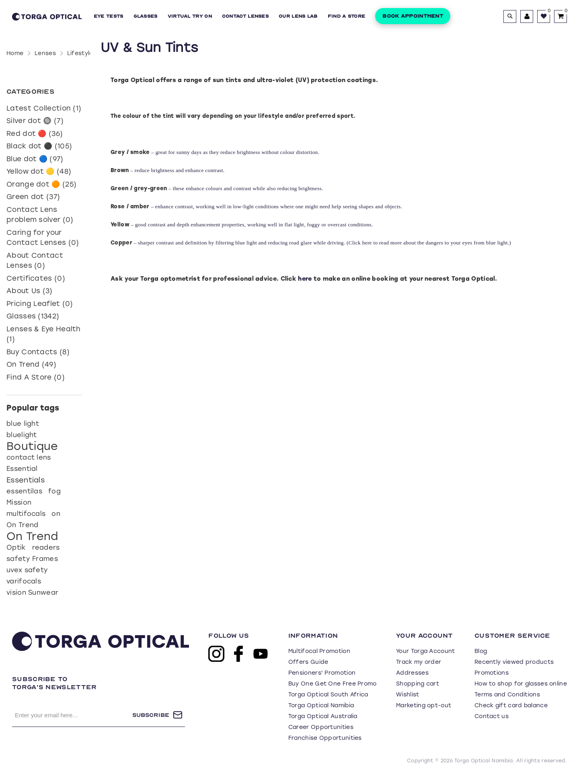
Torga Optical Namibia (321, 705)
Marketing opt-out (423, 705)
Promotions (491, 672)
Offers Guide (308, 662)
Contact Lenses (245, 16)
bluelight (21, 435)
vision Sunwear (32, 592)
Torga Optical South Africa (328, 694)
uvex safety (27, 570)
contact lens (28, 457)
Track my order (418, 662)
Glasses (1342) (32, 316)
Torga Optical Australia (322, 716)
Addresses (412, 672)
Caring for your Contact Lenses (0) (42, 237)
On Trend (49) (31, 364)
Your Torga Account (425, 651)
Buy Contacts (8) (38, 352)
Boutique (32, 446)
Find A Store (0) (35, 377)
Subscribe (150, 715)
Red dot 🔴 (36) (34, 133)
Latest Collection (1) (43, 108)
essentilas (24, 491)
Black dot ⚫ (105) (39, 146)
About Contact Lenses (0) (34, 260)
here (368, 243)
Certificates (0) (35, 278)
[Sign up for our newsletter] (72, 715)
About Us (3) (29, 291)
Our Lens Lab (298, 16)
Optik (16, 547)
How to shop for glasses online (520, 683)
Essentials (25, 480)
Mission (18, 502)
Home (14, 53)
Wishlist (407, 694)
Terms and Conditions (507, 694)
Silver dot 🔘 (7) (35, 121)
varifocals (23, 581)
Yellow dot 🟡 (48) (38, 171)
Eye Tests (108, 16)
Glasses (145, 16)
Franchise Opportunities (325, 738)
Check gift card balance (511, 705)
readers (46, 547)
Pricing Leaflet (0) (39, 304)
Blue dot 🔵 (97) (35, 159)
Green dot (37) (33, 197)
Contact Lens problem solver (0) (39, 214)
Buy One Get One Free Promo (332, 683)
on (55, 513)
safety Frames (32, 558)
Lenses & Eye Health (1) (43, 334)
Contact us (491, 716)
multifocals (25, 513)
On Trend (22, 525)
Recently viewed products (514, 662)
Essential (22, 468)
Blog (480, 651)
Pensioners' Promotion (321, 672)
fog (54, 491)
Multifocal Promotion (319, 651)
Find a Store (346, 16)
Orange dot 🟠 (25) (41, 184)
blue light (22, 423)
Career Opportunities (320, 727)
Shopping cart (417, 683)
